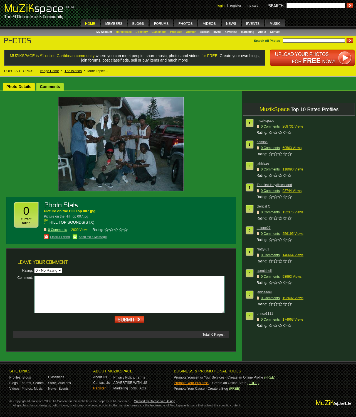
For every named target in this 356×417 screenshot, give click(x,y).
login (220, 6)
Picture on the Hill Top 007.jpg (69, 211)
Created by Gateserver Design (154, 401)
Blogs (27, 377)
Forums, (26, 383)
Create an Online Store (229, 383)
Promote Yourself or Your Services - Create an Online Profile (218, 377)
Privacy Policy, (124, 377)
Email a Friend (60, 236)
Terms (140, 377)
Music (38, 389)
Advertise (230, 31)
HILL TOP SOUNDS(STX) (72, 222)
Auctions (64, 383)
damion (262, 142)
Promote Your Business (191, 383)
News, (52, 389)
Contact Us (101, 383)
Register (99, 388)
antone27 (264, 228)
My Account (105, 31)
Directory (141, 31)
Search (204, 31)
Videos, (15, 389)
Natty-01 (263, 249)
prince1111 (265, 314)
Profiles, (15, 377)
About (262, 31)
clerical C (263, 206)
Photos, (27, 389)
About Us (100, 377)
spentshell (264, 271)
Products (176, 31)
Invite (217, 31)
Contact (275, 31)
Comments (50, 86)
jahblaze (263, 163)
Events (63, 389)
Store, (52, 383)
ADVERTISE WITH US (130, 383)
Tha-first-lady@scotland (274, 185)
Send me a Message (93, 236)
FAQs (142, 388)
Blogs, (14, 383)
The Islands (73, 71)
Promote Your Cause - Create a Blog (201, 389)
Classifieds (159, 31)
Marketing (247, 31)
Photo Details (18, 86)
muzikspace (265, 121)
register (235, 6)
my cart (252, 6)
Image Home (49, 71)
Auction (191, 31)
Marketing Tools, (125, 388)
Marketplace (124, 31)
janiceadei (264, 292)
